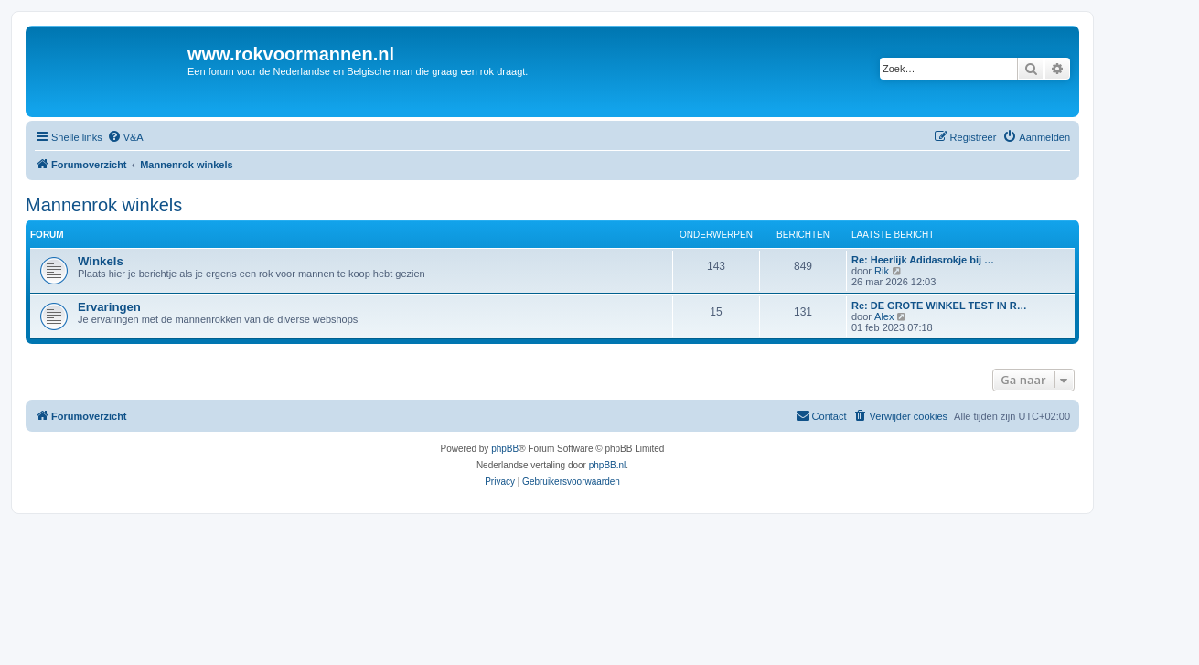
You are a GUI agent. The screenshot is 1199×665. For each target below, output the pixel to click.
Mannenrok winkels (104, 205)
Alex (884, 316)
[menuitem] (125, 137)
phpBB (505, 449)
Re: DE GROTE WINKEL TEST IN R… (939, 305)
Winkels (100, 261)
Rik (881, 270)
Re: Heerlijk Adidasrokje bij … (922, 259)
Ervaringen (109, 307)
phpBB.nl (607, 465)
